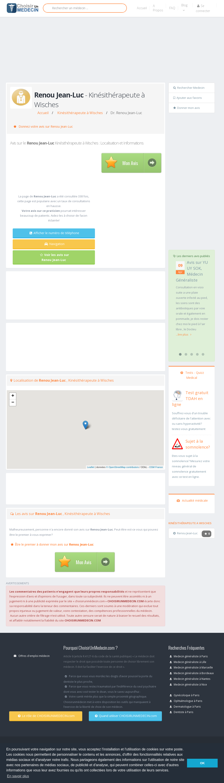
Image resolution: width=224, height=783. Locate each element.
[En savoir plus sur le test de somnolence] (177, 443)
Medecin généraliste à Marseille (191, 667)
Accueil (142, 8)
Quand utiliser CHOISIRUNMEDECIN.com (126, 716)
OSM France (156, 467)
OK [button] (202, 763)
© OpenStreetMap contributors (122, 467)
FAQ (172, 8)
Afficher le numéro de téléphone (54, 233)
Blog (184, 7)
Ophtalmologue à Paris (186, 701)
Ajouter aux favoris (187, 98)
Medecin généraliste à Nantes (190, 678)
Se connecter (203, 8)
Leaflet (90, 467)
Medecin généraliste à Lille (188, 662)
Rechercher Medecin (189, 88)
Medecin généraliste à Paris (189, 656)
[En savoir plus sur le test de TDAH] (177, 395)
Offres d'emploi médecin (32, 656)
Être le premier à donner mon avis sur (52, 544)
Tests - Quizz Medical (192, 375)
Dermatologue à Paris (185, 706)
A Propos (158, 8)
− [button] (12, 402)
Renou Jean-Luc (185, 533)
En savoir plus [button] (18, 776)
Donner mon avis (186, 108)
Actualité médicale (192, 500)
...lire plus (183, 334)
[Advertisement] (115, 50)
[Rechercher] (85, 8)
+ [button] (12, 396)
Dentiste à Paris (181, 712)
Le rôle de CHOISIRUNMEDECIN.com (46, 716)
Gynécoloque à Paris (185, 695)
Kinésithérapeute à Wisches (80, 112)
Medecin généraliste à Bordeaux (192, 673)
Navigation (54, 244)
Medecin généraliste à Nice (188, 684)
